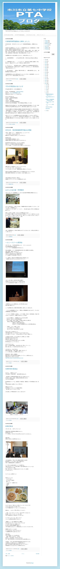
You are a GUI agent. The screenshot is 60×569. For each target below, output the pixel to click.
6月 (46, 92)
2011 (46, 83)
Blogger (32, 562)
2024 (46, 62)
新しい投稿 (8, 553)
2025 (46, 61)
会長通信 (13, 124)
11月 (47, 86)
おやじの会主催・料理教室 (14, 190)
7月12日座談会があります (14, 86)
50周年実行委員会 (19, 91)
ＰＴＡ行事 (47, 44)
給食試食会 (9, 426)
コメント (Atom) (10, 555)
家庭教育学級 (11, 184)
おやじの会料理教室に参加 (15, 92)
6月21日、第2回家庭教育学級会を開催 (18, 130)
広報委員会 (10, 236)
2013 (46, 80)
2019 (46, 70)
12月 (47, 84)
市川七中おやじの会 (30, 34)
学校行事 (46, 46)
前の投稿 (37, 553)
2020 (46, 69)
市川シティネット (41, 34)
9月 (46, 89)
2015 (46, 77)
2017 (46, 73)
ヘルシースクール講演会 (13, 242)
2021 (46, 67)
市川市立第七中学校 (8, 34)
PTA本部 (10, 80)
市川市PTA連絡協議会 (19, 34)
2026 (46, 59)
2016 (46, 75)
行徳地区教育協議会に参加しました (17, 41)
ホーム (23, 553)
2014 (46, 78)
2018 (46, 72)
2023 (46, 64)
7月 (46, 91)
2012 (46, 81)
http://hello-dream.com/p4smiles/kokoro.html (14, 358)
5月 (46, 110)
